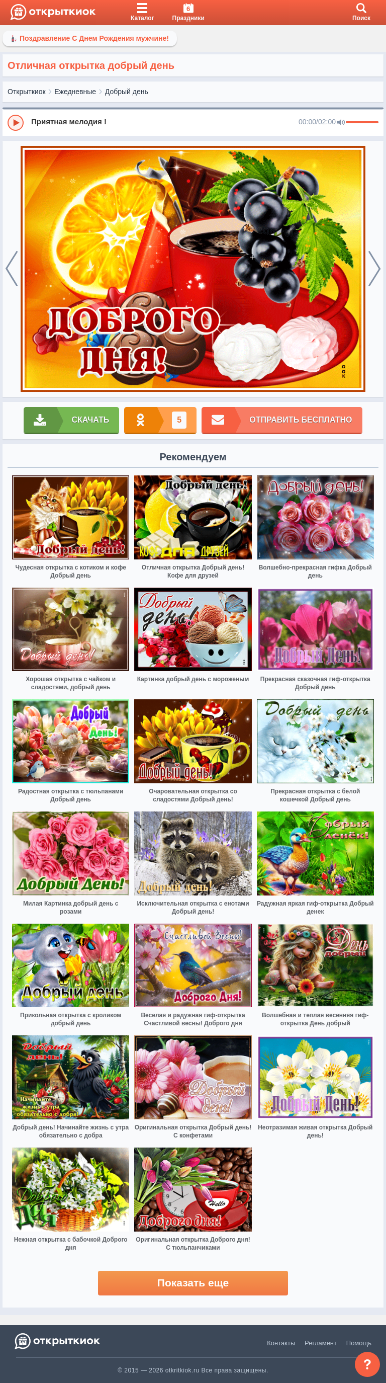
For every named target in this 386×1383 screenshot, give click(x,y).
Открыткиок (27, 92)
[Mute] (341, 123)
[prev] (11, 269)
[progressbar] (362, 122)
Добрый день (126, 92)
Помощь (358, 1343)
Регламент (321, 1343)
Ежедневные (75, 92)
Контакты (281, 1343)
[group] (193, 122)
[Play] (16, 123)
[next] (374, 269)
